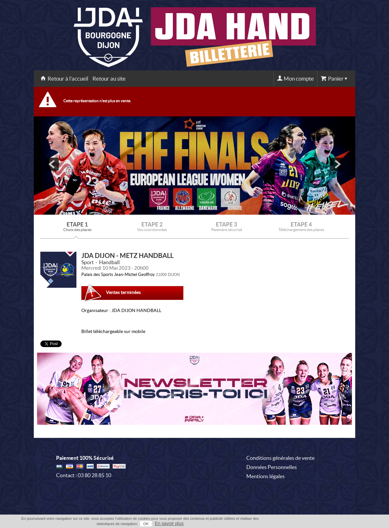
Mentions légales (265, 476)
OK (146, 524)
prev (52, 164)
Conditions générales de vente (280, 458)
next (337, 164)
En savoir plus (169, 523)
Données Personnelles (271, 467)
